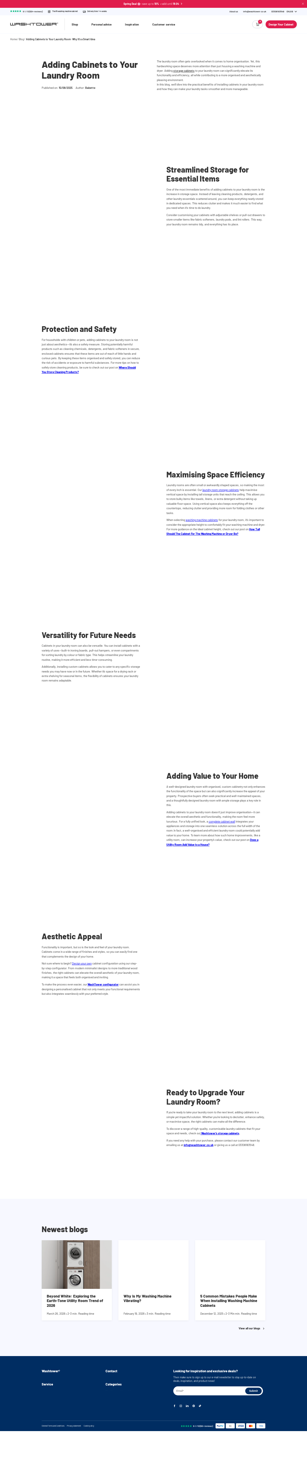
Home (13, 39)
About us (233, 12)
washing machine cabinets (202, 520)
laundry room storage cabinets (220, 490)
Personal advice (101, 24)
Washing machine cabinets (121, 1420)
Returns (46, 1430)
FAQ (44, 1393)
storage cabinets (184, 70)
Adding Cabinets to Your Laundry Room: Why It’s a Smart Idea (60, 39)
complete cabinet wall (222, 821)
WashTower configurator (103, 984)
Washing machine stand (119, 1425)
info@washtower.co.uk (254, 12)
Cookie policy (89, 1472)
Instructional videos (53, 1388)
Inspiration (132, 24)
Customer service (163, 24)
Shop (75, 24)
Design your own (82, 963)
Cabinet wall (112, 1440)
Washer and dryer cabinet (120, 1430)
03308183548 (112, 1383)
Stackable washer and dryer (121, 1435)
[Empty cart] (257, 24)
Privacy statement (74, 1472)
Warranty (47, 1435)
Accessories (112, 1451)
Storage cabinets (115, 1446)
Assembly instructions (54, 1383)
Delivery (46, 1425)
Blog (21, 39)
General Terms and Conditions (53, 1472)
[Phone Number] (277, 12)
